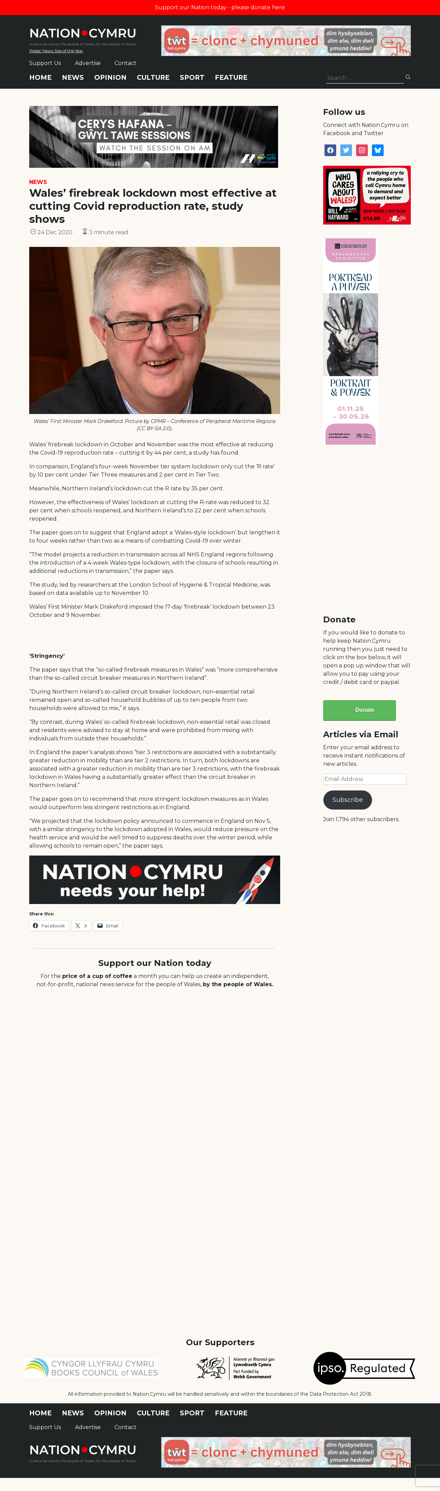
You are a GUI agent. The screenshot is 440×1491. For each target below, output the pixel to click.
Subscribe (347, 800)
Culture (153, 77)
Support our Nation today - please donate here (220, 7)
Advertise (88, 63)
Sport (192, 77)
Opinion (110, 77)
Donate (364, 710)
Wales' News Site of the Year (56, 50)
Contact (125, 63)
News (73, 77)
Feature (231, 77)
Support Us (45, 63)
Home (40, 77)
